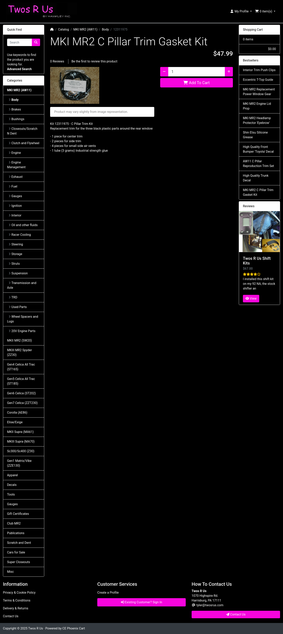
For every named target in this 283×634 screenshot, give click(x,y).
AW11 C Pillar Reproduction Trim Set (258, 163)
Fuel (13, 186)
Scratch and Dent (19, 543)
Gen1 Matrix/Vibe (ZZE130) (19, 463)
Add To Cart (196, 82)
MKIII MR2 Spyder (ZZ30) (19, 352)
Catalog (63, 29)
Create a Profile (108, 592)
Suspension (18, 273)
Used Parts (18, 307)
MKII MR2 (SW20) (19, 340)
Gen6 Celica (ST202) (21, 393)
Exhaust (16, 177)
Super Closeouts (18, 562)
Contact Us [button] (236, 614)
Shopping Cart (253, 30)
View (251, 298)
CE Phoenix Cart (73, 628)
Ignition (15, 206)
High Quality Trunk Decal (255, 178)
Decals (12, 485)
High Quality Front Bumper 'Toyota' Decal (258, 149)
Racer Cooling (20, 235)
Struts (14, 263)
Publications (15, 533)
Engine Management (16, 165)
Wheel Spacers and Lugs (22, 319)
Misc (10, 572)
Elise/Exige (15, 422)
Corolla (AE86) (17, 412)
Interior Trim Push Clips (259, 70)
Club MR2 (14, 523)
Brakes (15, 109)
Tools (11, 494)
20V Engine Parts (22, 331)
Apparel (12, 475)
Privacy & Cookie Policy (19, 592)
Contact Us (10, 616)
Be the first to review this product (95, 61)
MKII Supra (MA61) (20, 432)
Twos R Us (35, 628)
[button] (240, 11)
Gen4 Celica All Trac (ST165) (21, 367)
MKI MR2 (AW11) (85, 29)
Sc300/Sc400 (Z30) (20, 451)
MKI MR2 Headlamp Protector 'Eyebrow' (257, 120)
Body (105, 29)
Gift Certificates (18, 514)
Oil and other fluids (23, 225)
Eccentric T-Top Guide (258, 80)
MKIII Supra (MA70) (21, 441)
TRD (13, 297)
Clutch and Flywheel (24, 143)
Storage (15, 254)
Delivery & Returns (15, 608)
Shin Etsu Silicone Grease (255, 135)
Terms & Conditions (16, 600)
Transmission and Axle (21, 285)
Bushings (16, 119)
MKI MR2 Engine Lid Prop (257, 106)
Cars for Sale (16, 552)
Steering (16, 244)
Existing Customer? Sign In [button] (141, 602)
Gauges (15, 196)
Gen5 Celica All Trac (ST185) (21, 381)
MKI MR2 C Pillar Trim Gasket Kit (258, 192)
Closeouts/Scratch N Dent (22, 131)
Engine (15, 153)
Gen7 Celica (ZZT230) (22, 403)
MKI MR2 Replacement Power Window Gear (259, 91)
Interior (15, 215)
